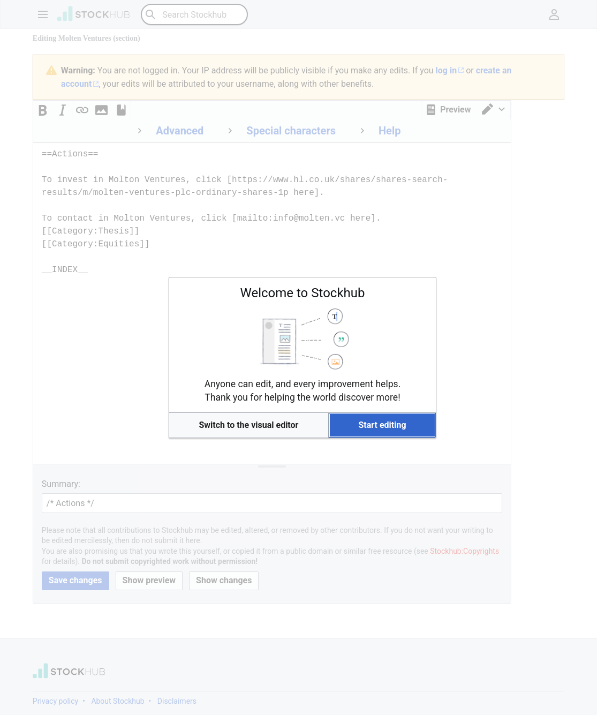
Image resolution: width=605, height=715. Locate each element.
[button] (248, 425)
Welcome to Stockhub (302, 292)
